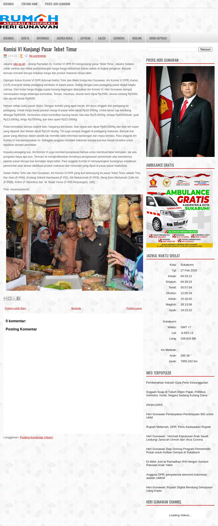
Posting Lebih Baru (15, 308)
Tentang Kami (29, 4)
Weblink (137, 38)
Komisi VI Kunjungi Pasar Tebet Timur (40, 49)
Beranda (8, 4)
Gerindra (118, 38)
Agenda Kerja (64, 38)
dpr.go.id (19, 64)
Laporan (85, 38)
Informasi (43, 38)
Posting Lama (134, 308)
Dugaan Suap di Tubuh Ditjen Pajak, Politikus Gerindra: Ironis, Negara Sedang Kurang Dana (176, 393)
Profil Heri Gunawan (57, 4)
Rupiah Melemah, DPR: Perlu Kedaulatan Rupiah (178, 427)
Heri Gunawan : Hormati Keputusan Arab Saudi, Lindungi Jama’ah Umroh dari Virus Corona (177, 437)
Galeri (102, 38)
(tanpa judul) (154, 404)
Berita (25, 38)
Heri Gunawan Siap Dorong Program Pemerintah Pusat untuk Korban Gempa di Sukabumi (178, 450)
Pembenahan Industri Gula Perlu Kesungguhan (177, 382)
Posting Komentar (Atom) (36, 437)
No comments (37, 55)
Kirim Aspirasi (158, 38)
